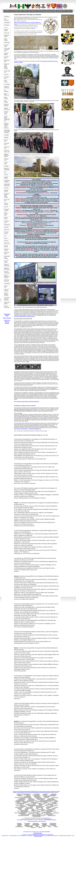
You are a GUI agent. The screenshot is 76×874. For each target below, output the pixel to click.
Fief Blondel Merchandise (20, 805)
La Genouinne (7, 84)
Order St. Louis (6, 287)
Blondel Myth (6, 243)
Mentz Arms (54, 819)
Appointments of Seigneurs (7, 181)
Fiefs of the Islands (6, 46)
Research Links (6, 140)
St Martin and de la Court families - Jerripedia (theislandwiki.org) (35, 428)
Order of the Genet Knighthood (44, 831)
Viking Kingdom (6, 39)
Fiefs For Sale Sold (54, 805)
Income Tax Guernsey (6, 250)
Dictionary (40, 827)
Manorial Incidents (6, 178)
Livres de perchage (6, 246)
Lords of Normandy (6, 204)
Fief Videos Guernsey (6, 233)
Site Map (20, 809)
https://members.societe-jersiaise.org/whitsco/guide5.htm (26, 401)
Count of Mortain (6, 261)
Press (5, 172)
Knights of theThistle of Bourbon (6, 155)
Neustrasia (6, 187)
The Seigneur (6, 25)
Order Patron (6, 27)
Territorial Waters (6, 57)
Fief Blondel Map (50, 806)
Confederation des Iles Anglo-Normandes (7, 131)
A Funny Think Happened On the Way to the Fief (7, 118)
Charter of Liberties (6, 30)
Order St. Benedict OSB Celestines (7, 276)
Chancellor (6, 227)
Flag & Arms (6, 229)
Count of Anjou (6, 163)
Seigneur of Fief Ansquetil (7, 269)
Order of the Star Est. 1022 (7, 151)
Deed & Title (6, 32)
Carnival (6, 174)
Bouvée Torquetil (6, 98)
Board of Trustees (6, 218)
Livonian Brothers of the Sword (6, 294)
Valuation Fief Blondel (7, 303)
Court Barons (27, 824)
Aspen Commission (47, 819)
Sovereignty (6, 135)
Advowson (6, 240)
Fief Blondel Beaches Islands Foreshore (6, 195)
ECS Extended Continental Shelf (7, 49)
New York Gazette (20, 819)
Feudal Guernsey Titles (6, 214)
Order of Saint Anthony (50, 813)
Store (21, 804)
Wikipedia (33, 28)
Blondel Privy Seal (46, 796)
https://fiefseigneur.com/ (48, 818)
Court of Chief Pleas (38, 797)
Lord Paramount (6, 20)
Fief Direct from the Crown (6, 113)
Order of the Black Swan (25, 814)
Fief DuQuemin (6, 91)
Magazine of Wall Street (28, 819)
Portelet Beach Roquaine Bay (7, 185)
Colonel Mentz (7, 283)
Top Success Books (36, 811)
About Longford (44, 823)
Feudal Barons (7, 22)
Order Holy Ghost (40, 813)
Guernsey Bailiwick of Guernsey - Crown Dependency (6, 125)
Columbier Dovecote (6, 191)
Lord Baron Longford (51, 809)
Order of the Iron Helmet (48, 814)
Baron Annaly (19, 823)
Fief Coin (6, 206)
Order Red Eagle (22, 813)
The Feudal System (6, 222)
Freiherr (33, 809)
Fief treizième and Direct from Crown (6, 299)
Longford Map (44, 824)
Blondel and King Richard (6, 169)
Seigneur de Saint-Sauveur (7, 265)
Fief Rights (6, 166)
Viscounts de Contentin (6, 210)
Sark (5, 235)
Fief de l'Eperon (5, 81)
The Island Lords (6, 159)
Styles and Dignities (6, 54)
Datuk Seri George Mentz (7, 272)
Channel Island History (7, 109)
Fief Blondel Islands (6, 36)
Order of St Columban (6, 290)
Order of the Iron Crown (6, 281)
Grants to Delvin (35, 823)
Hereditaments (7, 224)
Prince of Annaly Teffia (6, 307)
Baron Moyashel (27, 823)
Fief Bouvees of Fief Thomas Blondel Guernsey (6, 66)
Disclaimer (26, 809)
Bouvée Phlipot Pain (6, 94)
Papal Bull (6, 137)
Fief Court (6, 74)
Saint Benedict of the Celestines (47, 810)
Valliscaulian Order (35, 810)
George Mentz (26, 794)
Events (46, 805)
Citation (27, 361)
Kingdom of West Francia (6, 87)
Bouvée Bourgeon (6, 101)
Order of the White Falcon (46, 812)
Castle (37, 808)
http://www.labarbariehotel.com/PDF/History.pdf (24, 316)
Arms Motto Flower (6, 78)
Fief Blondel (6, 16)
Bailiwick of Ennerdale (6, 105)
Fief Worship (6, 42)
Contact (5, 238)
